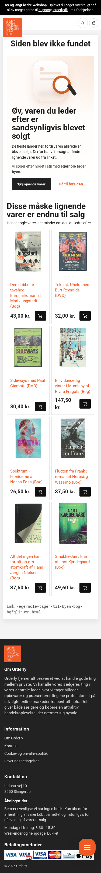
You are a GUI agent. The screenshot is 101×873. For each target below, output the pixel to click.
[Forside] (12, 653)
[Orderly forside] (12, 27)
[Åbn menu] (87, 847)
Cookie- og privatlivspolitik (26, 753)
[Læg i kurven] (40, 316)
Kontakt (11, 745)
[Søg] (83, 23)
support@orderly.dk (53, 10)
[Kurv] (93, 23)
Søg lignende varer (31, 184)
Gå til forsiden (71, 184)
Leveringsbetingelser (21, 761)
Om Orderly (13, 738)
